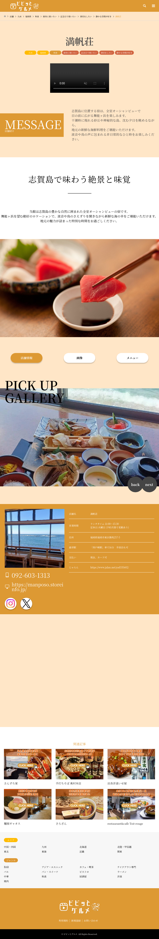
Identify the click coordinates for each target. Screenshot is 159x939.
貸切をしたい (107, 52)
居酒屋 (83, 876)
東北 (6, 851)
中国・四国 (10, 846)
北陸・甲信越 (124, 846)
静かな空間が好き (124, 52)
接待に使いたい (70, 52)
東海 (44, 851)
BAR (6, 867)
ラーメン (122, 871)
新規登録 (76, 920)
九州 (30, 52)
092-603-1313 (31, 575)
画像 (79, 358)
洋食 (119, 876)
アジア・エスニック (52, 867)
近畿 (82, 851)
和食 (55, 52)
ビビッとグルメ (70, 934)
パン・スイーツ (50, 871)
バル (6, 871)
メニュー (132, 358)
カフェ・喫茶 (87, 867)
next (149, 484)
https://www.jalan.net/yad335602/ (109, 567)
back (135, 484)
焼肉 (6, 881)
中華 (6, 876)
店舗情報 (26, 358)
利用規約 (63, 920)
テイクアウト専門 (126, 867)
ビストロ (84, 871)
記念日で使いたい (89, 52)
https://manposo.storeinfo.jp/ (37, 586)
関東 (119, 851)
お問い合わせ (91, 920)
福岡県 (43, 52)
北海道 (83, 846)
